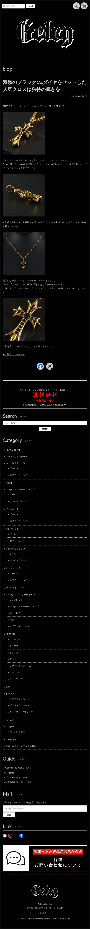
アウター (14, 659)
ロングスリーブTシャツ (21, 712)
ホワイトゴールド (18, 475)
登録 (9, 814)
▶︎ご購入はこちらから (14, 354)
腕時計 (9, 483)
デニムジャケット (18, 731)
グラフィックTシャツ (20, 698)
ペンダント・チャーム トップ (20, 489)
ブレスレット (12, 509)
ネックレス (15, 613)
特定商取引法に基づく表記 (18, 782)
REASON (10, 634)
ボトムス (14, 652)
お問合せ (9, 772)
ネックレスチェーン (15, 463)
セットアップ (16, 679)
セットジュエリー (14, 568)
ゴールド (14, 468)
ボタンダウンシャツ (19, 705)
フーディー (15, 672)
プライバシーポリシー (16, 777)
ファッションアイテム (20, 666)
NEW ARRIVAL (13, 450)
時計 (12, 619)
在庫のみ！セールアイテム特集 (21, 746)
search (30, 6)
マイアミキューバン (15, 588)
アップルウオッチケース (18, 456)
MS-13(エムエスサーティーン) (21, 594)
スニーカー (15, 639)
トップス (14, 646)
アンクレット (12, 529)
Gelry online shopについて (18, 767)
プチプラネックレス (15, 548)
